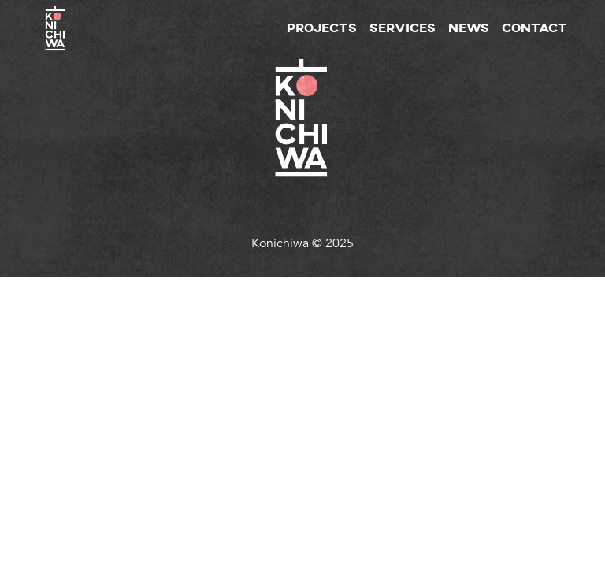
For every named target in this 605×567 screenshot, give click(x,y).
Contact (534, 29)
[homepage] (55, 8)
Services (402, 29)
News (468, 29)
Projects (322, 29)
